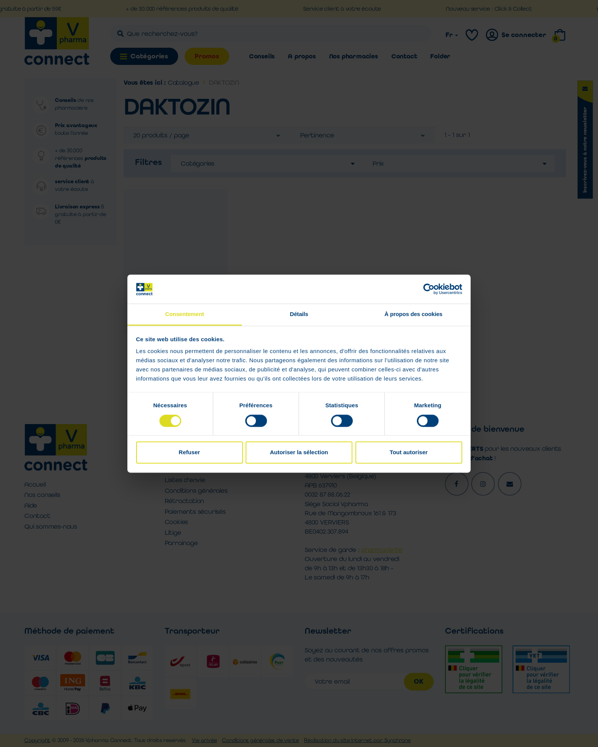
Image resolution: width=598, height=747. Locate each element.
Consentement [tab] (184, 314)
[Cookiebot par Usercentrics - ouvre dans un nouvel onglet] (428, 289)
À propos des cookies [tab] (413, 314)
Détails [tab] (299, 314)
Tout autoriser (409, 452)
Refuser (189, 452)
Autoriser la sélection (299, 452)
